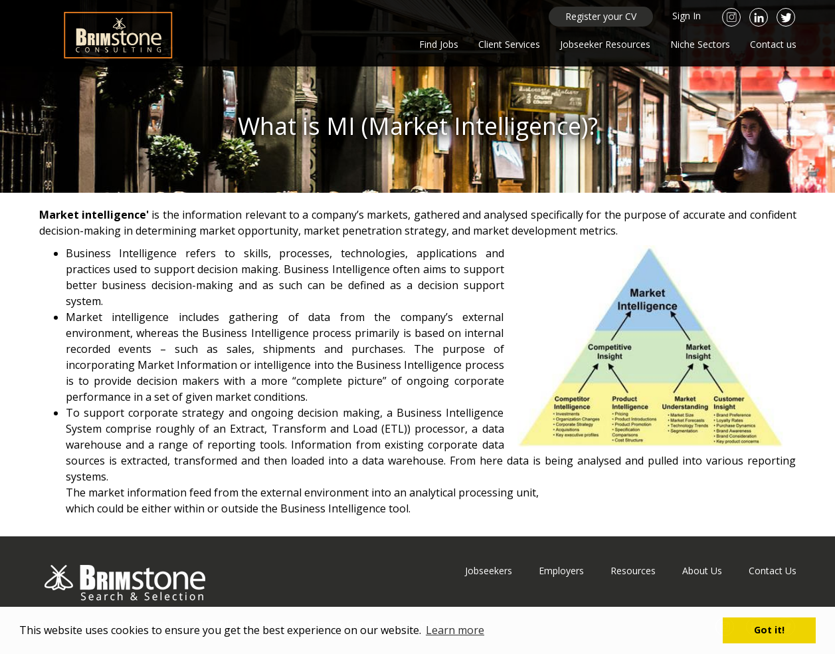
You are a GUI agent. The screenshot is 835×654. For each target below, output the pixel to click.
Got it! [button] (769, 629)
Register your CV (600, 16)
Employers (561, 570)
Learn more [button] (455, 630)
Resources (633, 570)
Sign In (686, 15)
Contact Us (772, 570)
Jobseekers (488, 570)
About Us (702, 570)
